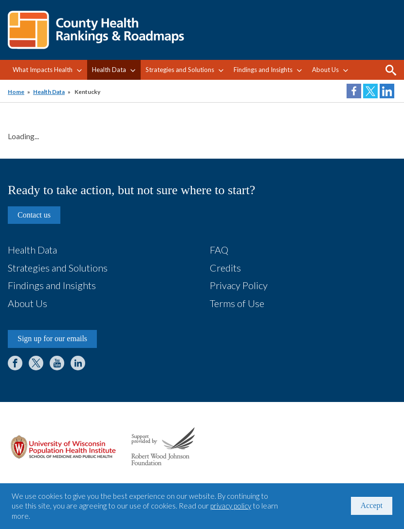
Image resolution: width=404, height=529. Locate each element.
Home (16, 91)
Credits (225, 268)
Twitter (36, 363)
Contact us (34, 215)
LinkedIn (78, 363)
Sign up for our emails (52, 338)
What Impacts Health (43, 69)
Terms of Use (237, 303)
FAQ (219, 249)
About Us (325, 69)
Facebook (15, 363)
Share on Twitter (370, 91)
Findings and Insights (263, 69)
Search (391, 70)
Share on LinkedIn (387, 91)
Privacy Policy (239, 285)
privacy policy (230, 505)
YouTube (57, 363)
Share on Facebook (354, 91)
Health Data (109, 69)
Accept (372, 505)
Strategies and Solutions (180, 69)
